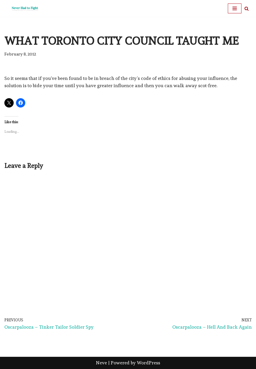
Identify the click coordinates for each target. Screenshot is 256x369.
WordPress (148, 363)
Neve (101, 363)
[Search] (246, 8)
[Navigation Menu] (234, 8)
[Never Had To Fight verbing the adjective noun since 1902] (21, 8)
